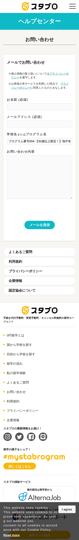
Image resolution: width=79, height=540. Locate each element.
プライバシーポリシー (25, 271)
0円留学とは (15, 335)
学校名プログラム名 (39, 139)
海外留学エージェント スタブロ (40, 310)
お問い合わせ (16, 392)
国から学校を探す (19, 344)
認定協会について (22, 290)
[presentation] (39, 212)
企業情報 (15, 281)
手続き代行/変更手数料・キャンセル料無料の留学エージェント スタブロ (40, 6)
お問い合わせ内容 (39, 175)
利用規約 (15, 261)
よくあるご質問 (20, 252)
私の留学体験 (16, 373)
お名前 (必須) (39, 104)
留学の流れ (15, 363)
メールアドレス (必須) (39, 121)
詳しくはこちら (20, 466)
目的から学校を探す (21, 354)
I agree (67, 509)
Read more (11, 535)
